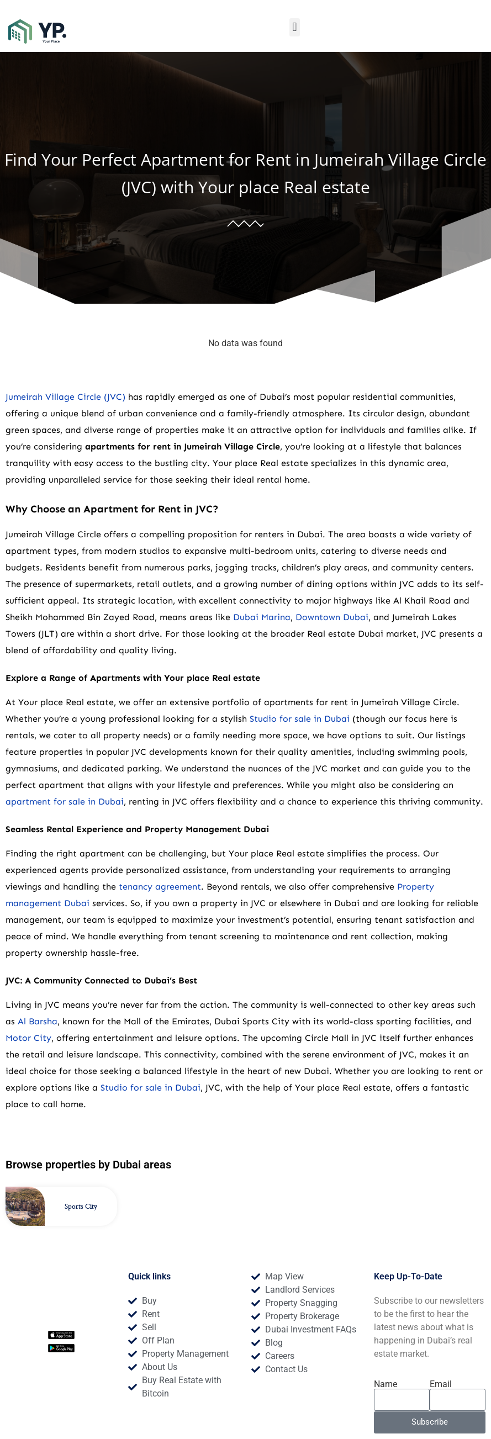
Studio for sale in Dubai (300, 718)
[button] (294, 27)
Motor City (28, 1038)
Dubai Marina (262, 617)
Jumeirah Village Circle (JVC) (65, 397)
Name (385, 1384)
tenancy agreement (160, 886)
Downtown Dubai (331, 617)
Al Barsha (37, 1021)
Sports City (81, 1206)
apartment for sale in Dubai (65, 801)
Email (441, 1384)
